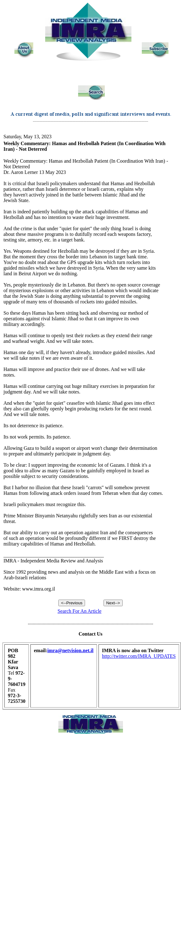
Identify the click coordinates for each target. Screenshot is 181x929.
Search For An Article (79, 611)
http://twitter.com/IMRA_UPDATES (139, 656)
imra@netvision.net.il (70, 650)
